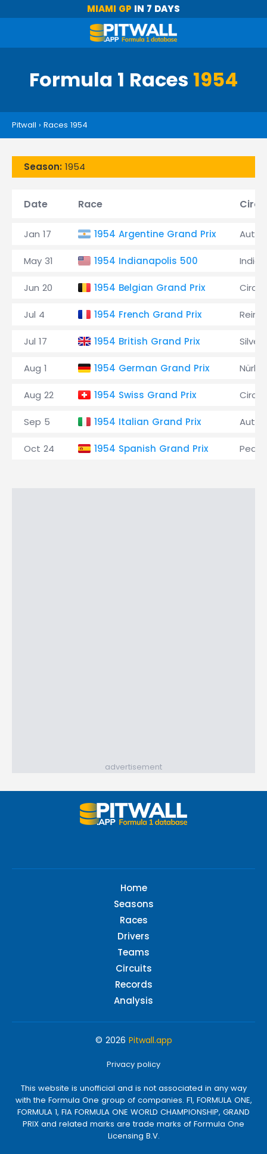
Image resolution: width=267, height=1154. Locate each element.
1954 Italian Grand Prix (147, 421)
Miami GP (109, 8)
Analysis (133, 1000)
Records (134, 984)
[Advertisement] (133, 621)
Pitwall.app (150, 1040)
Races (134, 920)
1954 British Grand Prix (147, 341)
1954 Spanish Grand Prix (151, 448)
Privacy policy (133, 1064)
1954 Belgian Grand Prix (149, 287)
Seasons (134, 904)
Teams (133, 952)
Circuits (134, 968)
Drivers (133, 936)
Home (133, 888)
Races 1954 (66, 125)
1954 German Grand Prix (151, 368)
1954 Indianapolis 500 (146, 261)
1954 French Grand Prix (147, 314)
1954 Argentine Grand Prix (155, 234)
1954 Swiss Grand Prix (145, 395)
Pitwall (24, 125)
